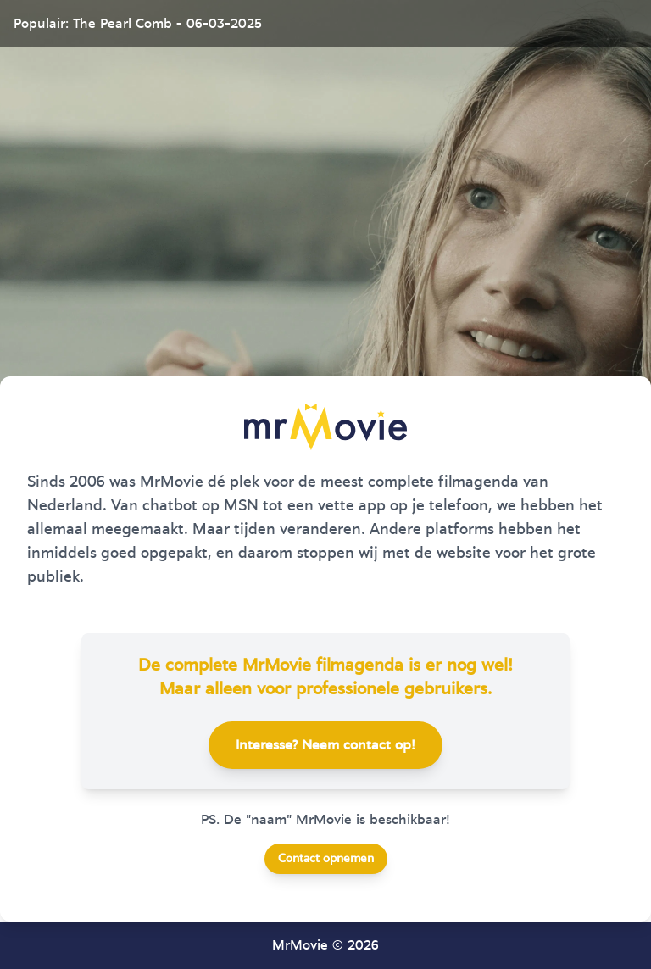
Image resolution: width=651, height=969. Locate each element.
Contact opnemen (326, 859)
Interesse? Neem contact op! (325, 745)
